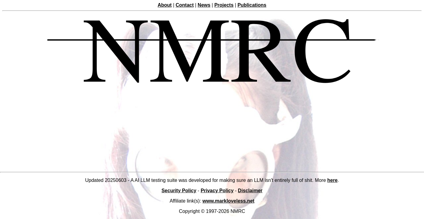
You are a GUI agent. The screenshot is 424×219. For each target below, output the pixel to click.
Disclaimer (250, 190)
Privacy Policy (217, 190)
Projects (224, 5)
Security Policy (179, 190)
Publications (252, 5)
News (204, 5)
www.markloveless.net (229, 200)
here (332, 180)
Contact (185, 5)
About (165, 5)
